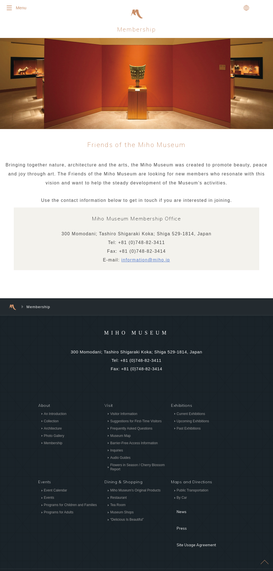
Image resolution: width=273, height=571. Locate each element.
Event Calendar (55, 493)
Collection (51, 424)
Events (49, 500)
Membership (136, 31)
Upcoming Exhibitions (193, 424)
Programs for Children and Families (70, 508)
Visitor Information (123, 416)
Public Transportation (192, 493)
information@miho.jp (146, 262)
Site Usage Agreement (193, 527)
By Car (182, 500)
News (176, 510)
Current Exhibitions (191, 416)
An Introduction (55, 416)
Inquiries (116, 453)
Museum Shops (121, 515)
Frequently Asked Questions (131, 431)
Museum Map (120, 438)
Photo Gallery (54, 438)
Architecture (53, 431)
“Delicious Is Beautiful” (127, 522)
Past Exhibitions (189, 431)
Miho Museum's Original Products (135, 493)
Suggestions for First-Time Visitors (135, 424)
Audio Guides (120, 460)
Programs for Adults (58, 515)
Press (176, 519)
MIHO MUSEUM (136, 334)
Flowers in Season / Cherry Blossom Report (137, 470)
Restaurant (118, 500)
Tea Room (118, 508)
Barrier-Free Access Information (134, 446)
